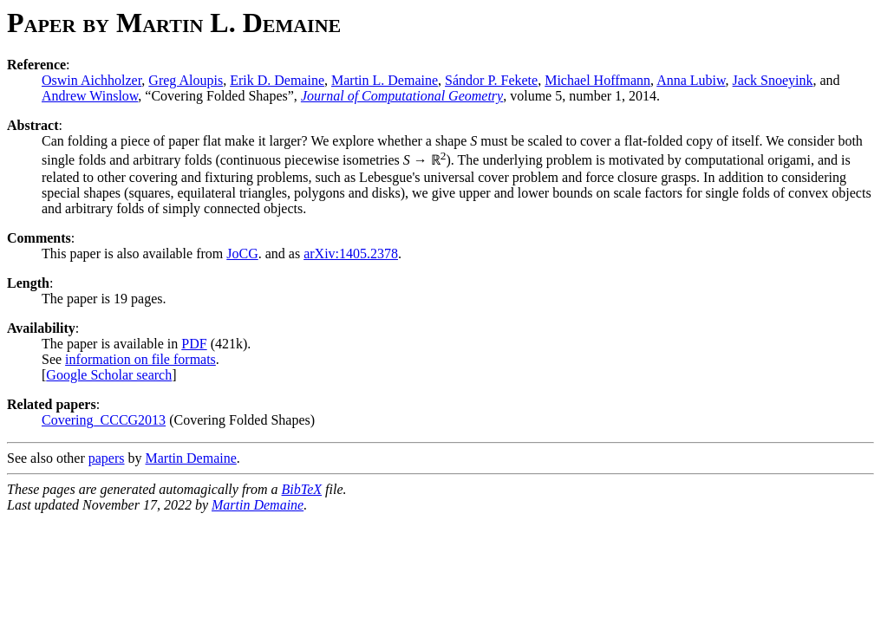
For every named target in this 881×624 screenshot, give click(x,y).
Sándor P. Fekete (491, 80)
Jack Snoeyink (773, 80)
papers (106, 458)
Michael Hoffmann (597, 80)
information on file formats (140, 359)
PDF (193, 343)
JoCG (242, 253)
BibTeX (302, 489)
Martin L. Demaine (384, 80)
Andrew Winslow (90, 95)
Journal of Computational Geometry (402, 95)
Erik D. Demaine (277, 80)
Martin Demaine (191, 458)
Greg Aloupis (185, 80)
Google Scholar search (109, 374)
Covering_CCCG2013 (104, 420)
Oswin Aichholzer (91, 80)
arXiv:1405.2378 (350, 253)
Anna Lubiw (690, 80)
